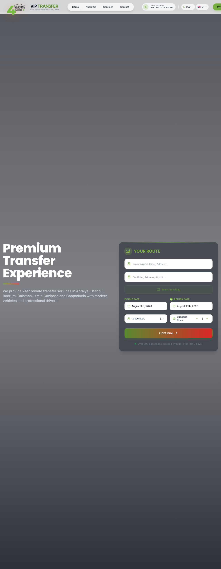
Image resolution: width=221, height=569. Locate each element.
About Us (91, 6)
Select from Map (168, 289)
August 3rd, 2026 (139, 306)
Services (108, 6)
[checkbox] (171, 299)
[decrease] (196, 318)
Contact (124, 6)
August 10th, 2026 (185, 306)
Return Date (182, 299)
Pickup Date (132, 299)
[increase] (207, 318)
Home (75, 6)
